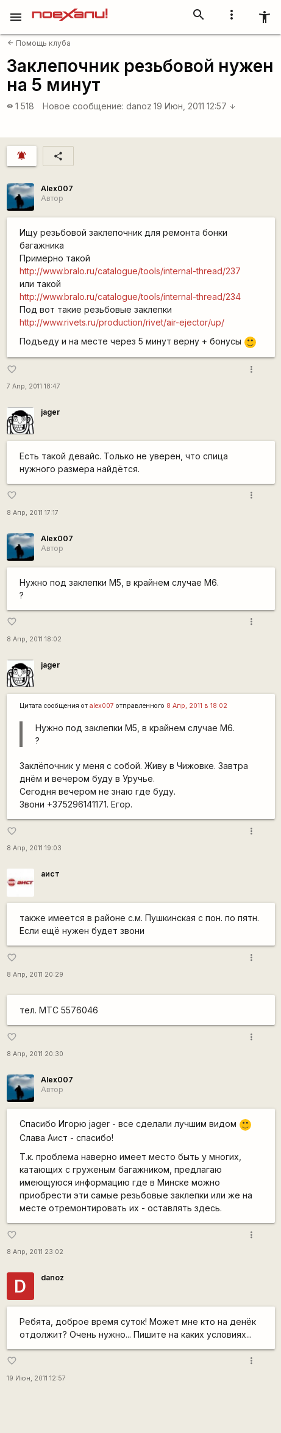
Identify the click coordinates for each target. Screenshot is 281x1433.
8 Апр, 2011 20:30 (35, 1054)
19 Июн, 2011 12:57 (195, 106)
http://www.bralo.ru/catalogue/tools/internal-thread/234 (130, 296)
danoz (139, 106)
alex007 (102, 706)
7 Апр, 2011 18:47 (33, 386)
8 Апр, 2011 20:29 (35, 975)
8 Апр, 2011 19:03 (34, 848)
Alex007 (57, 188)
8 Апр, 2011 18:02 (34, 639)
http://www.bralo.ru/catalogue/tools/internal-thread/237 (130, 271)
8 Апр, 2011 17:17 (33, 513)
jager (50, 412)
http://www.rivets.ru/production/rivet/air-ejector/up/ (122, 322)
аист (50, 873)
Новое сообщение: (83, 106)
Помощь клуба (39, 43)
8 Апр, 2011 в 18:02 (196, 706)
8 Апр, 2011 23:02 (35, 1252)
